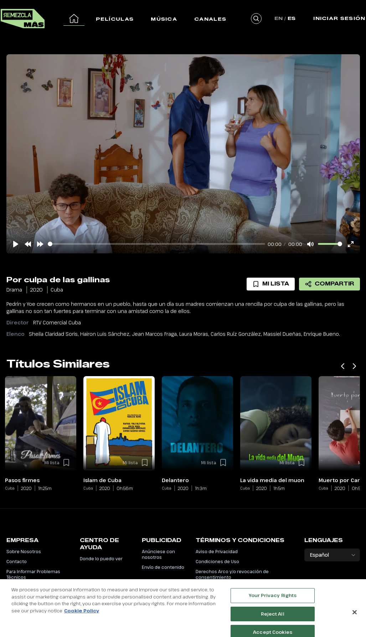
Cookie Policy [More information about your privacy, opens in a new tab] (81, 619)
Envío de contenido (163, 567)
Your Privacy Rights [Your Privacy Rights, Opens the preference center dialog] (273, 604)
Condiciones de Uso (217, 561)
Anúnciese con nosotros (158, 554)
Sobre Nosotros (23, 551)
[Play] (15, 244)
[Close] (354, 621)
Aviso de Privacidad (217, 551)
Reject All (272, 623)
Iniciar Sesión (339, 18)
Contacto (16, 561)
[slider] (156, 244)
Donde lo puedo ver (101, 558)
